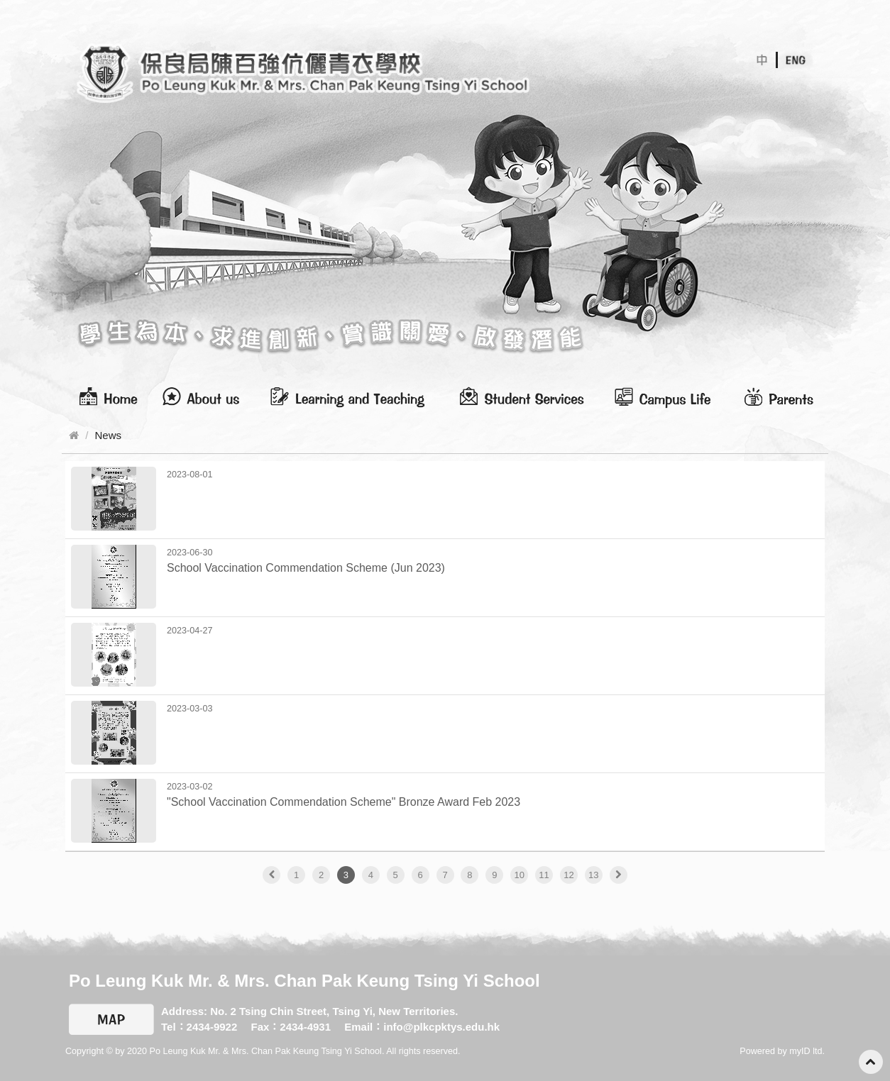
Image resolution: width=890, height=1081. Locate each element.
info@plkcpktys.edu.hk (441, 1027)
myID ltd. (807, 1051)
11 (544, 875)
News (108, 435)
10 (519, 875)
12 (568, 875)
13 (593, 875)
